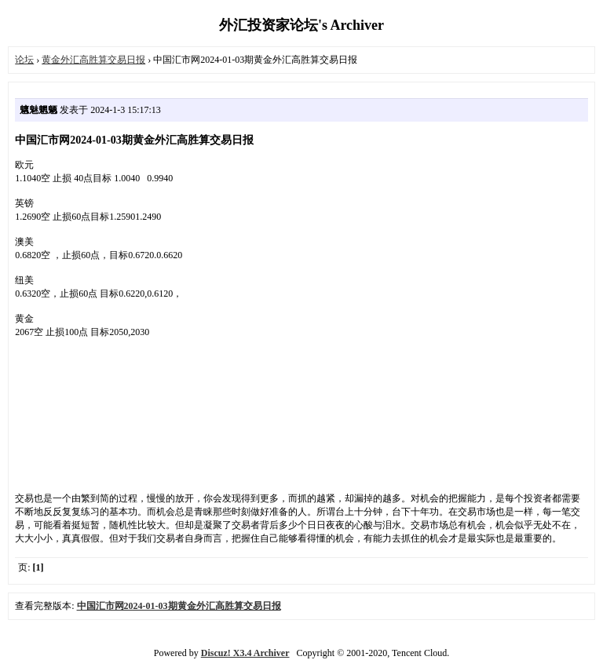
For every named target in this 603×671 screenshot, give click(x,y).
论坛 (24, 59)
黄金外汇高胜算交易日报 (93, 59)
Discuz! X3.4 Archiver (245, 652)
